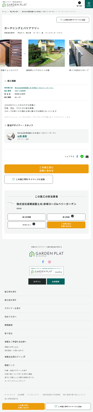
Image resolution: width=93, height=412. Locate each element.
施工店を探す (11, 300)
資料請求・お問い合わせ (14, 350)
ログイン (37, 281)
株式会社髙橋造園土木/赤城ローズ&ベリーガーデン (34, 88)
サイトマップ (10, 394)
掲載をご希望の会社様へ (16, 341)
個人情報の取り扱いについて (74, 394)
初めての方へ (11, 316)
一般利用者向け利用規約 (51, 394)
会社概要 (21, 394)
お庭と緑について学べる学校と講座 (18, 374)
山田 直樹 (22, 136)
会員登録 (55, 281)
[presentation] (24, 53)
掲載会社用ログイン (15, 356)
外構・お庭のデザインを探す (16, 370)
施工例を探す (11, 291)
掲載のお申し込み (11, 347)
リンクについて (33, 394)
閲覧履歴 (9, 325)
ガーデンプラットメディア (15, 381)
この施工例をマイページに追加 (72, 20)
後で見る (9, 333)
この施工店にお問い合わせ (46, 169)
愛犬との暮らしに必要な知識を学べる (19, 377)
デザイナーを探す (13, 308)
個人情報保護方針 (11, 398)
